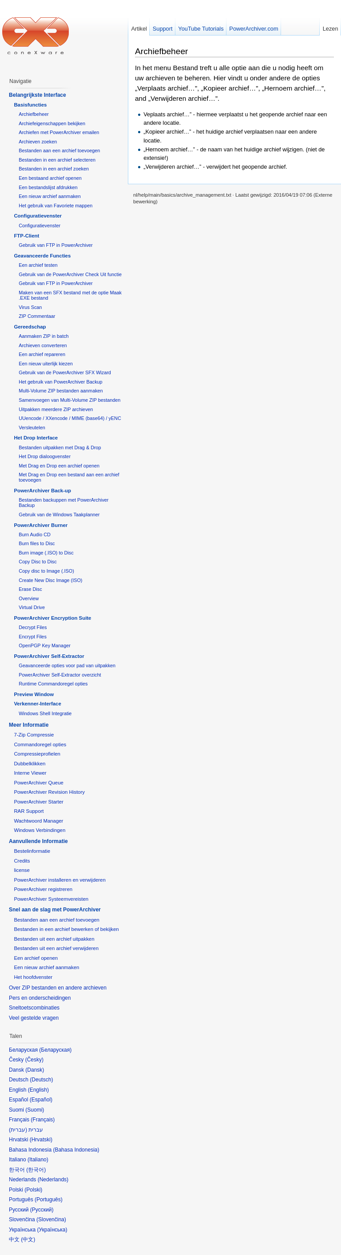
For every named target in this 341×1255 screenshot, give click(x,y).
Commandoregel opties (40, 744)
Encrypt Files (33, 636)
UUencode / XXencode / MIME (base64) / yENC (70, 418)
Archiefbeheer (161, 51)
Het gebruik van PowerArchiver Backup (60, 381)
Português (48, 1199)
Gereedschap (30, 326)
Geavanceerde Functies (42, 255)
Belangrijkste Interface (37, 95)
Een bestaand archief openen (50, 178)
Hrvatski (41, 1139)
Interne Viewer (30, 773)
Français (42, 1119)
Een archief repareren (42, 354)
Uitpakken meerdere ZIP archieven (56, 409)
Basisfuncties (30, 104)
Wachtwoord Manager (38, 820)
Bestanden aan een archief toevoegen (59, 150)
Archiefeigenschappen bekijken (52, 123)
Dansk (34, 1070)
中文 (28, 1239)
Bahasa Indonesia (76, 1150)
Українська (52, 1230)
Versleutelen (32, 427)
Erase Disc (30, 589)
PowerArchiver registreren (43, 889)
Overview (29, 598)
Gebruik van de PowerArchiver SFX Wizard (65, 372)
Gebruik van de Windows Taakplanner (59, 514)
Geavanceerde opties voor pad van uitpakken (67, 665)
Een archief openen (36, 958)
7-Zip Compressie (34, 734)
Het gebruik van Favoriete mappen (55, 205)
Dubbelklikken (29, 763)
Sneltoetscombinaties (34, 1008)
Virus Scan (30, 307)
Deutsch (41, 1080)
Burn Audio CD (35, 534)
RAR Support (29, 811)
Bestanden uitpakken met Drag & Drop (60, 447)
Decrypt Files (33, 627)
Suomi (34, 1110)
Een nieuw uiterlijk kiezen (46, 363)
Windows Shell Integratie (45, 713)
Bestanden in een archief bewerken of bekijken (66, 929)
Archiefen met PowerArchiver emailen (59, 132)
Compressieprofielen (37, 753)
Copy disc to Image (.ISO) (46, 571)
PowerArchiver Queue (38, 782)
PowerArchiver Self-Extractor (49, 656)
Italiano (38, 1159)
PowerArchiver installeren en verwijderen (59, 880)
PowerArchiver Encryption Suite (52, 618)
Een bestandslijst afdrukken (48, 187)
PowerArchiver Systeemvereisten (51, 899)
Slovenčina (51, 1219)
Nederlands (53, 1179)
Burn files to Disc (37, 543)
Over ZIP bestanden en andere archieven (58, 988)
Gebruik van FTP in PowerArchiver (56, 245)
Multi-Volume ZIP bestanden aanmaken (61, 390)
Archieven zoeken (38, 141)
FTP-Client (26, 235)
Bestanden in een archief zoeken (54, 168)
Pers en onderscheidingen (40, 998)
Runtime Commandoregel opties (53, 683)
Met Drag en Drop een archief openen (59, 465)
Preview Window (34, 694)
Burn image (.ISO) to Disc (46, 552)
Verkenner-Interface (37, 703)
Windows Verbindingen (39, 830)
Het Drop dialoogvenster (45, 456)
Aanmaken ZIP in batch (43, 336)
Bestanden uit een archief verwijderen (56, 948)
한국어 (36, 1170)
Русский (42, 1210)
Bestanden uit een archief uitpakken (54, 939)
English (38, 1090)
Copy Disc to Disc (37, 561)
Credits (22, 860)
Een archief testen (38, 265)
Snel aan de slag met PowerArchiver (55, 910)
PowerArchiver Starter (38, 801)
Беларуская (55, 1050)
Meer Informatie (28, 725)
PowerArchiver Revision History (49, 792)
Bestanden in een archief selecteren (57, 159)
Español (41, 1100)
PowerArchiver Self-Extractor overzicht (60, 674)
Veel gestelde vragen (34, 1018)
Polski (33, 1190)
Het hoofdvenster (33, 977)
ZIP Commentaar (37, 316)
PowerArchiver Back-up (42, 490)
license (21, 870)
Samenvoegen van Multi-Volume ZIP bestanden (69, 400)
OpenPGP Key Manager (45, 645)
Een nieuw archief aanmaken (50, 196)
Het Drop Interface (36, 437)
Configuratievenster (38, 215)
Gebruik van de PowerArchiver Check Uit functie (70, 274)
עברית (18, 1130)
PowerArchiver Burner (40, 525)
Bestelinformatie (32, 851)
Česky (34, 1060)
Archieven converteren (43, 345)
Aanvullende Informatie (38, 841)
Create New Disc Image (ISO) (50, 580)
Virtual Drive (32, 607)
